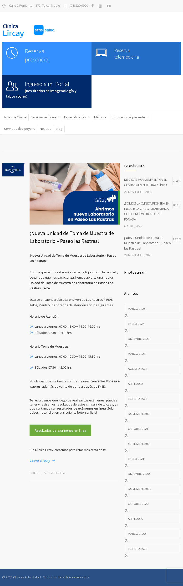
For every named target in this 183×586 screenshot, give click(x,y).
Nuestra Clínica (15, 117)
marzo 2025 (137, 309)
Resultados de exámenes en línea (60, 430)
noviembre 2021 (139, 414)
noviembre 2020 (139, 489)
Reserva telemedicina (126, 53)
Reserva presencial (37, 55)
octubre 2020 (138, 504)
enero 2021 (136, 459)
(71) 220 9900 (79, 6)
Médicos (100, 117)
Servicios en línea (43, 117)
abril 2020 (135, 519)
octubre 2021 (138, 429)
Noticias (45, 128)
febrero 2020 (137, 549)
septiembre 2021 (139, 444)
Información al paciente (128, 117)
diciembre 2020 (139, 474)
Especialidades (75, 117)
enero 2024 (136, 324)
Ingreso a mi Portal (47, 84)
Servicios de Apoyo (18, 128)
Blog (59, 128)
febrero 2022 (137, 399)
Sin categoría (54, 473)
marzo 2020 (137, 534)
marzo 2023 (137, 354)
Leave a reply (40, 460)
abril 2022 (135, 384)
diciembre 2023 (139, 339)
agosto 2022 (137, 369)
